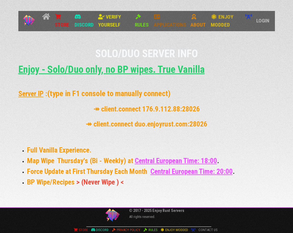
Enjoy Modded (222, 21)
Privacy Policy (126, 230)
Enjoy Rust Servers (168, 210)
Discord (84, 21)
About (198, 21)
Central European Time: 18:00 (176, 161)
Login (262, 21)
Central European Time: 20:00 (191, 171)
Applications (170, 21)
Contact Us (207, 230)
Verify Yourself (109, 21)
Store (62, 21)
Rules (142, 21)
